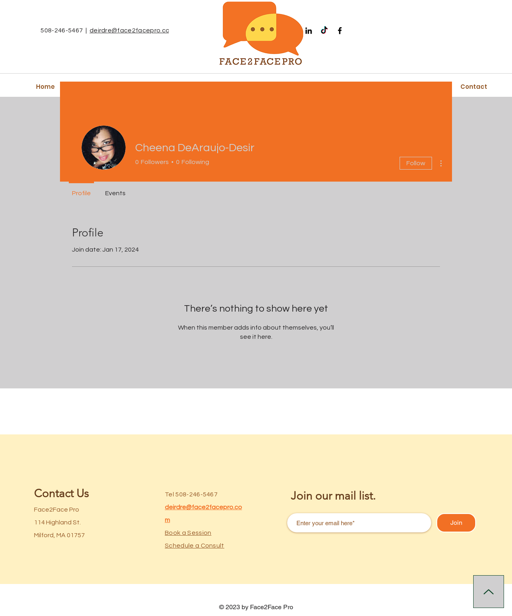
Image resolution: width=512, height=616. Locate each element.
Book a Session (188, 533)
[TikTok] (324, 30)
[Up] (488, 591)
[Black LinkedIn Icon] (308, 30)
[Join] (456, 522)
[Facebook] (339, 30)
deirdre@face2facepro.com (132, 30)
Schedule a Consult (194, 545)
